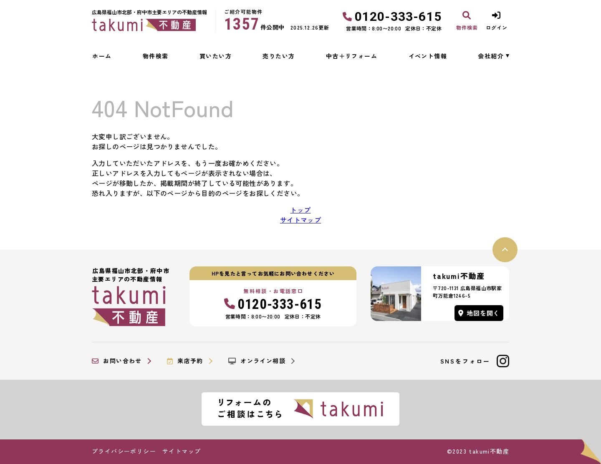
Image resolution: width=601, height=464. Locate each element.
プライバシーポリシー (124, 451)
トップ (300, 210)
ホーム (101, 56)
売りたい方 (279, 56)
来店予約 (185, 361)
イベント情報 (428, 56)
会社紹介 (491, 56)
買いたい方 (215, 56)
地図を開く (479, 312)
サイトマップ (300, 220)
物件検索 (156, 56)
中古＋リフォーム (351, 56)
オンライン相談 (256, 361)
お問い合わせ (117, 361)
